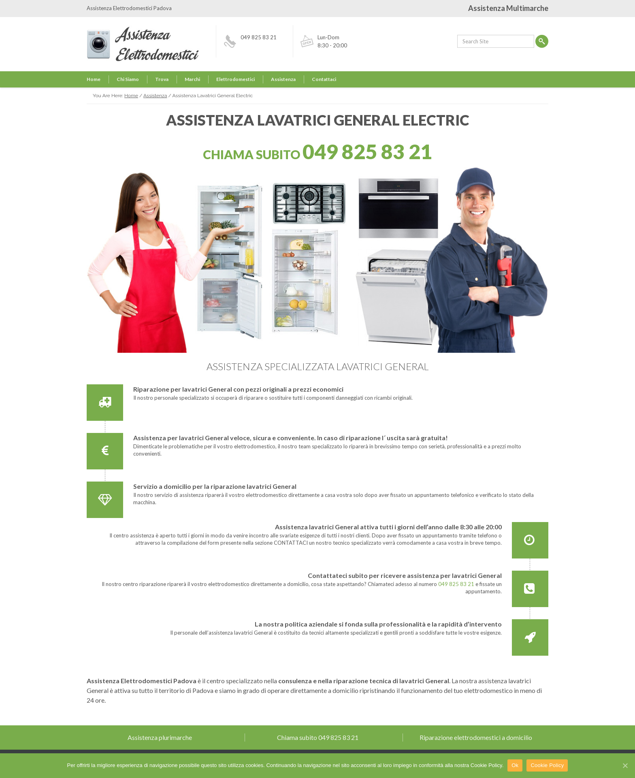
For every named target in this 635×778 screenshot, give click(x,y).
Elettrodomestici (235, 79)
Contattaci (324, 79)
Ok (514, 765)
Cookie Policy (547, 765)
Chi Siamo (128, 79)
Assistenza (283, 79)
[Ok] (625, 765)
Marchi (192, 79)
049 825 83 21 (259, 37)
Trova (161, 79)
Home (93, 79)
